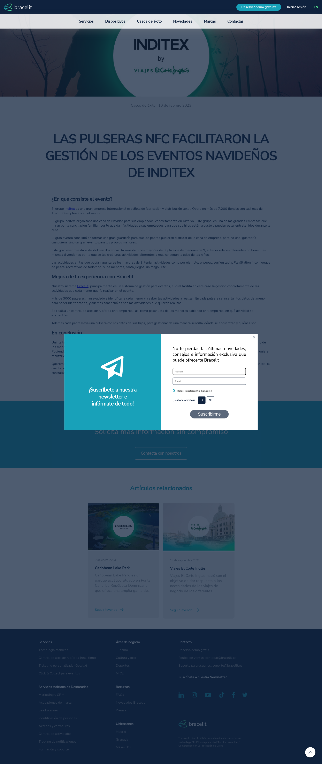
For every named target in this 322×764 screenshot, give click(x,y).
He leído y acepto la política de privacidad (194, 390)
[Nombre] (209, 371)
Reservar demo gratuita (258, 7)
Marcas (210, 21)
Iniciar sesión (296, 7)
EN (316, 7)
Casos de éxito (149, 21)
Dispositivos (115, 21)
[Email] (209, 381)
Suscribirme (209, 414)
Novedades (182, 21)
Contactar (235, 21)
